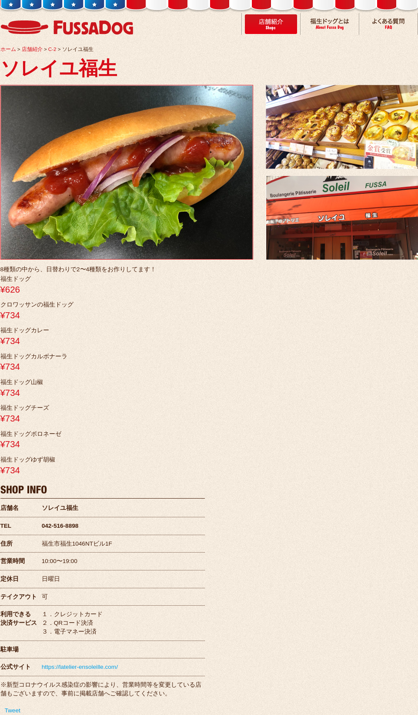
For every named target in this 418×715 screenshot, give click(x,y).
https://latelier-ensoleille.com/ (80, 667)
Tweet (12, 710)
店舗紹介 (32, 49)
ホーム (8, 49)
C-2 (52, 49)
